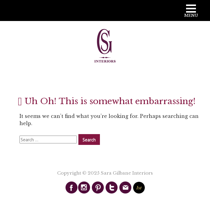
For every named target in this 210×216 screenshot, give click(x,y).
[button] (191, 13)
